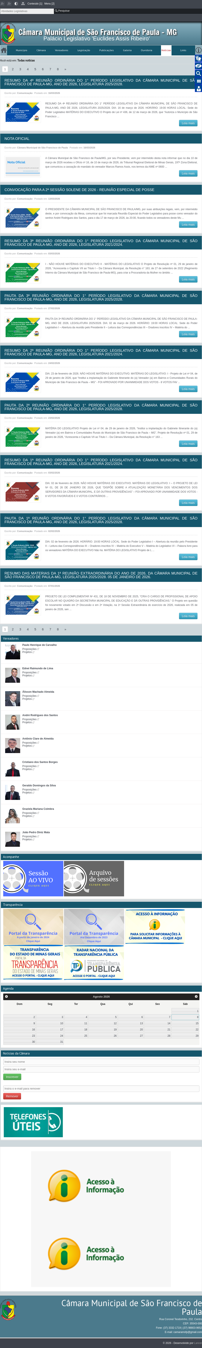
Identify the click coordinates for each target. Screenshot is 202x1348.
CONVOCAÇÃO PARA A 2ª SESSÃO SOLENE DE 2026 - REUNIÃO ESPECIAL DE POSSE (79, 190)
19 (115, 1029)
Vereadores (61, 50)
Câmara (41, 50)
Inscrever (12, 1077)
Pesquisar (62, 10)
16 (33, 1029)
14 (168, 1023)
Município (21, 50)
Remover (12, 1096)
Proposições (29, 649)
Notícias (166, 50)
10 (61, 1023)
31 (61, 1041)
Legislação (83, 50)
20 (141, 1029)
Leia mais (188, 123)
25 (85, 1035)
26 (115, 1035)
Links (183, 50)
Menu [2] (49, 3)
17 (61, 1029)
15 (197, 1023)
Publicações (106, 50)
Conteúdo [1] (34, 3)
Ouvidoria (146, 50)
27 (141, 1035)
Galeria (127, 50)
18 (85, 1029)
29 (197, 1035)
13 (141, 1023)
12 (115, 1023)
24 (61, 1035)
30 (33, 1041)
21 (168, 1029)
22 (197, 1029)
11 (85, 1023)
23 (33, 1035)
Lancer (198, 1343)
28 (168, 1035)
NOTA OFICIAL (17, 139)
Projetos (27, 652)
